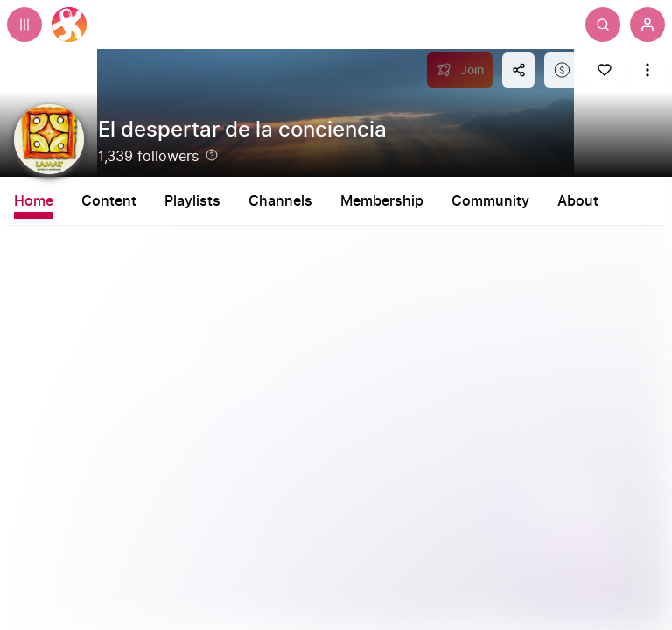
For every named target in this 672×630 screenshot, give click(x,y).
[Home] (69, 24)
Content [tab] (108, 201)
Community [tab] (490, 201)
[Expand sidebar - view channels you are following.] (24, 24)
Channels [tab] (280, 201)
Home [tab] (33, 201)
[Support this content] (561, 70)
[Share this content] (518, 70)
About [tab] (577, 201)
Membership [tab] (382, 201)
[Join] (460, 70)
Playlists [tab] (192, 201)
